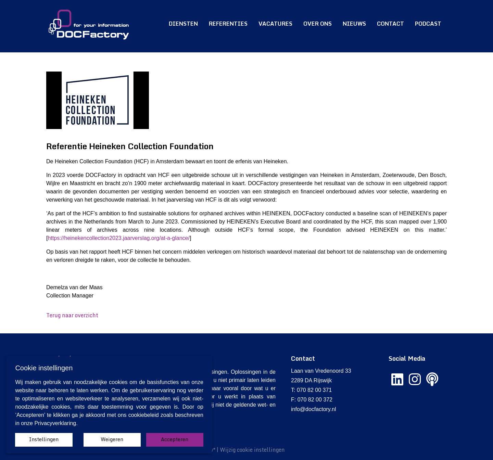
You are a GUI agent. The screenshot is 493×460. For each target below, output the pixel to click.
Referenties (228, 23)
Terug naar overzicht (72, 315)
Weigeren (112, 439)
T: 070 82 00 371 (311, 390)
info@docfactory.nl (313, 409)
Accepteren (174, 439)
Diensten (183, 23)
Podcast (428, 23)
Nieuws (354, 23)
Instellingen (44, 439)
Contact (390, 23)
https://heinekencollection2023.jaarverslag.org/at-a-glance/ (118, 238)
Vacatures (275, 23)
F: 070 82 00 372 (311, 399)
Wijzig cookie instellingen (252, 449)
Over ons (317, 23)
